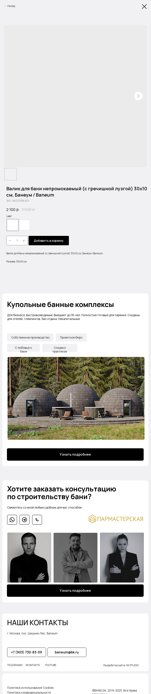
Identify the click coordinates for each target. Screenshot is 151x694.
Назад (11, 6)
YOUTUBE (50, 660)
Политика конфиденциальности (29, 687)
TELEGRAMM (14, 660)
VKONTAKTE (32, 660)
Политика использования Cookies (30, 682)
